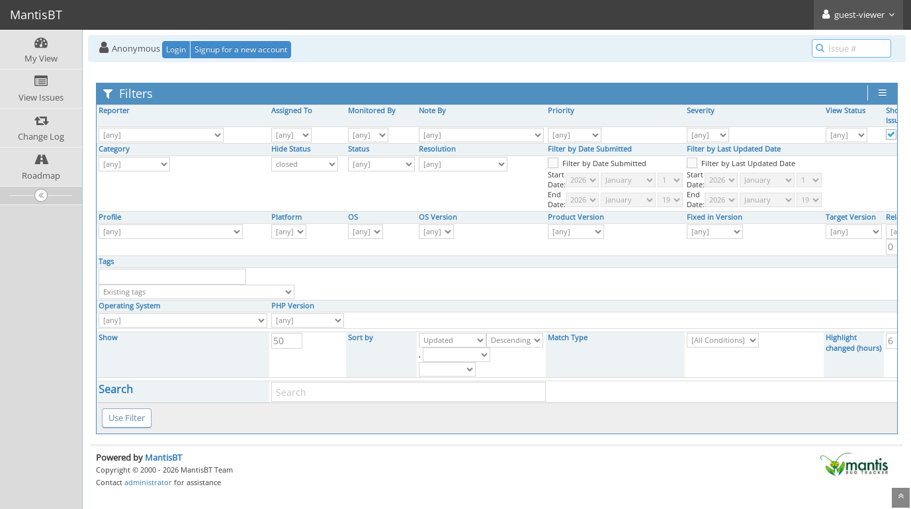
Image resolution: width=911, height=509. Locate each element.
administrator (148, 482)
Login (176, 49)
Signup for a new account (241, 49)
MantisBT (163, 457)
